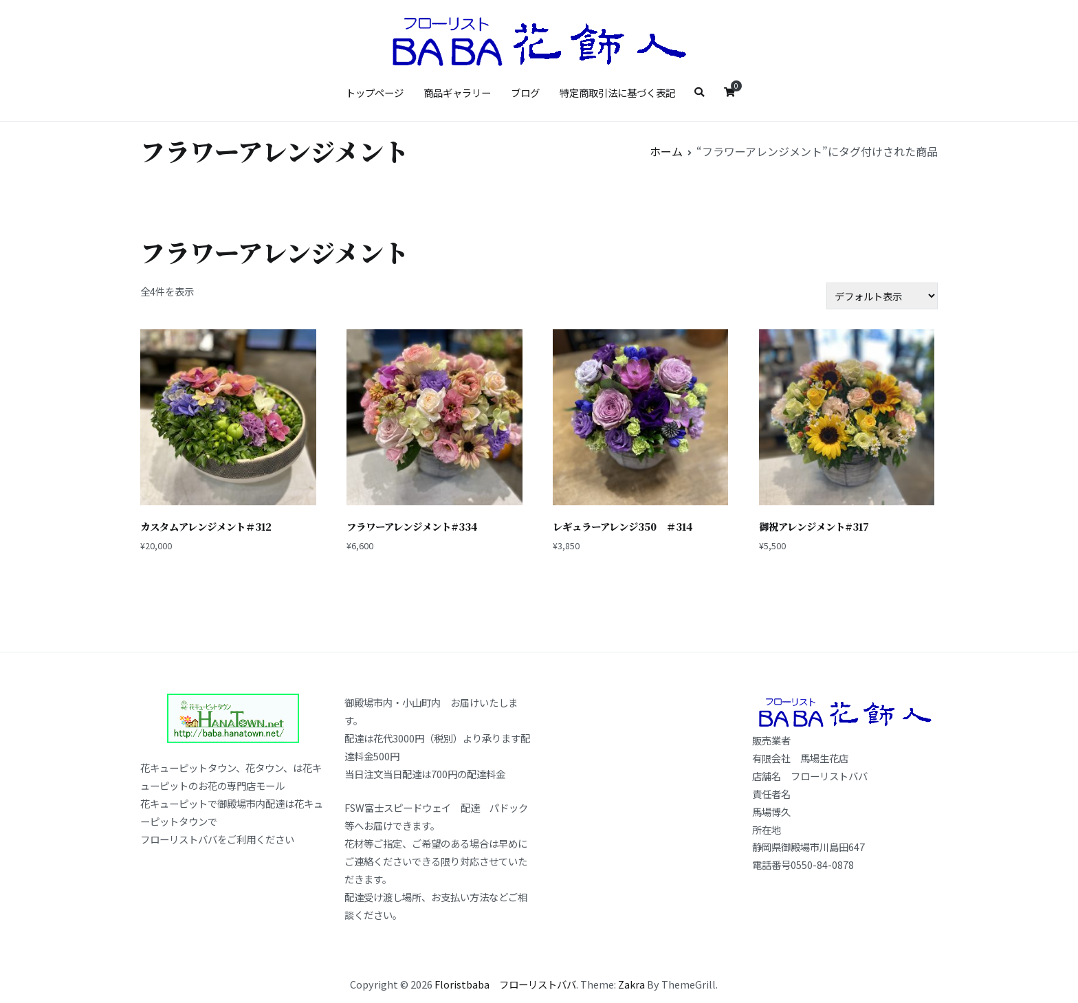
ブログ (525, 92)
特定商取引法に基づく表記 (617, 92)
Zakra (631, 984)
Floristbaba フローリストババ (505, 984)
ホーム (666, 151)
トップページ (375, 92)
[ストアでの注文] (882, 296)
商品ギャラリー (457, 92)
